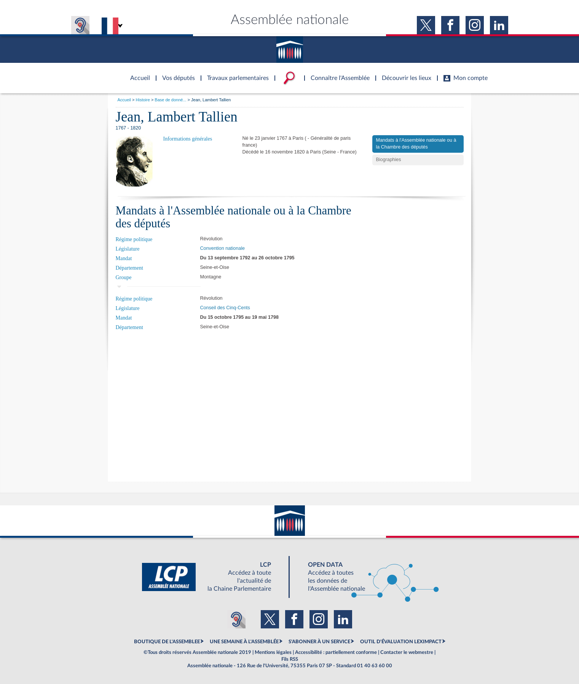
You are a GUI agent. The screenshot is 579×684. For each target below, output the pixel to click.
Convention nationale (222, 248)
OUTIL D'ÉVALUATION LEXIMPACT (401, 641)
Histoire (143, 99)
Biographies (388, 159)
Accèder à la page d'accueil (137, 73)
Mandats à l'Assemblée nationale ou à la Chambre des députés (416, 143)
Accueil (124, 99)
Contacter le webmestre (406, 652)
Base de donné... (170, 99)
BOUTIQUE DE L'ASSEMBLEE (167, 641)
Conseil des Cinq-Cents (225, 307)
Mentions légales (273, 652)
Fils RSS (289, 659)
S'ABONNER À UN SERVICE (319, 641)
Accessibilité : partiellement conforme (336, 652)
